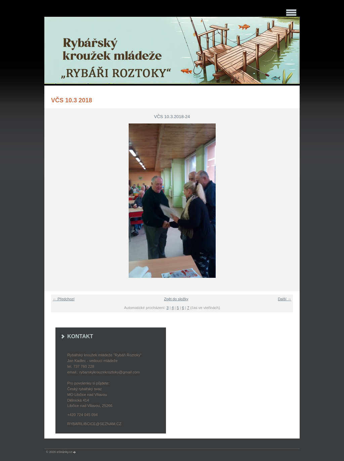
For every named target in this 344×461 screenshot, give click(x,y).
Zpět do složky (176, 299)
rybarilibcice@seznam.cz (94, 424)
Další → (284, 299)
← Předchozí (64, 299)
